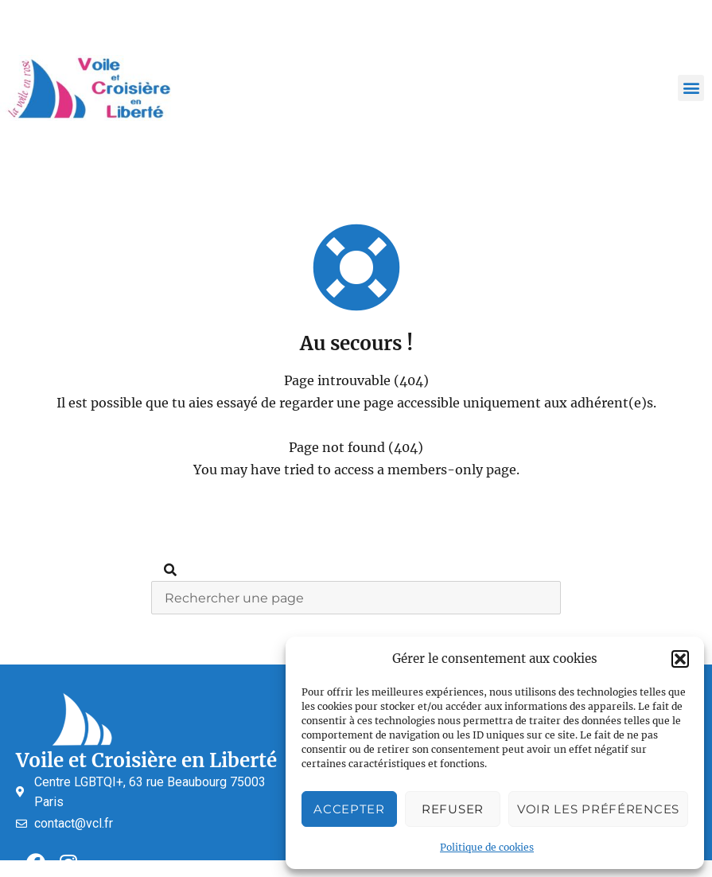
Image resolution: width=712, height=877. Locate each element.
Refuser (453, 809)
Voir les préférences (598, 809)
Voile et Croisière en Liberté (146, 760)
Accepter (349, 809)
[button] (680, 659)
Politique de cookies (487, 847)
